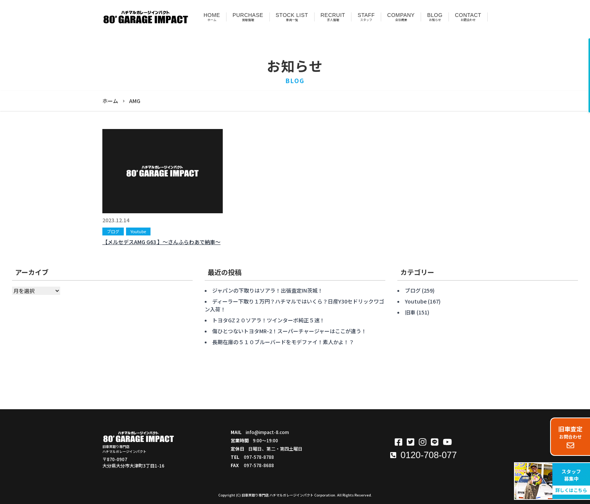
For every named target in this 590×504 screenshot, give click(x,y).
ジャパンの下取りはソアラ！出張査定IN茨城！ (267, 290)
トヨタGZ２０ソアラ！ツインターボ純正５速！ (268, 320)
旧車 (410, 312)
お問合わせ (570, 436)
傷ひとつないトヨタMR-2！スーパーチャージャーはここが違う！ (289, 331)
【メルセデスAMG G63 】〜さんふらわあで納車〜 (161, 242)
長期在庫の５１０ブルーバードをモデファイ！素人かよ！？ (283, 342)
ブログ (113, 231)
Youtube (138, 231)
